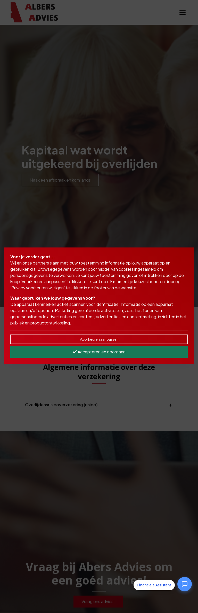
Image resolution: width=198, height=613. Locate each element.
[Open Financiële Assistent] (184, 584)
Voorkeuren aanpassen (99, 339)
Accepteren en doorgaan (99, 351)
